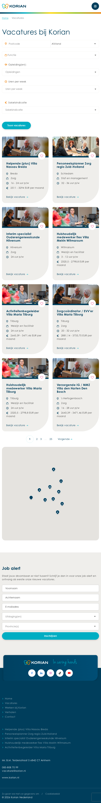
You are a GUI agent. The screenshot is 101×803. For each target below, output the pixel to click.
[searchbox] (52, 55)
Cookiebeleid (52, 793)
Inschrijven (50, 635)
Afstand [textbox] (56, 43)
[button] (31, 497)
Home (5, 18)
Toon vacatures (16, 125)
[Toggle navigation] (95, 6)
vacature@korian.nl (14, 770)
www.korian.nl (10, 777)
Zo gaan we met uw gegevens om (20, 793)
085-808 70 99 (10, 767)
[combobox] (73, 44)
